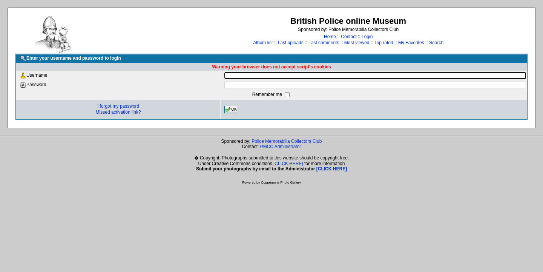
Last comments (323, 42)
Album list (263, 42)
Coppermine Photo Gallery (281, 182)
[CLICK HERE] (288, 163)
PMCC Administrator (280, 146)
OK (231, 110)
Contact (348, 36)
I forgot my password (118, 106)
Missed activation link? (118, 112)
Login (367, 36)
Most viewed (357, 42)
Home (330, 36)
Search (436, 42)
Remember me (268, 94)
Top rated (383, 42)
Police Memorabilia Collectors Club (287, 141)
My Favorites (411, 42)
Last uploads (291, 42)
